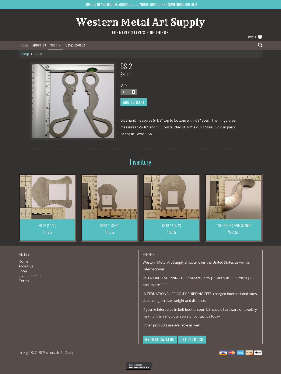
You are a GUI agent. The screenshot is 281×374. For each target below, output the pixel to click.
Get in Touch (191, 339)
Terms (24, 280)
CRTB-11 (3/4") (109, 225)
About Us (39, 45)
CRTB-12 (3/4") (171, 225)
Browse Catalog (160, 339)
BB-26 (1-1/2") (47, 225)
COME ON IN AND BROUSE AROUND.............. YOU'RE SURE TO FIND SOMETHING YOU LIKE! (140, 4)
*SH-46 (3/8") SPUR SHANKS (233, 225)
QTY (123, 85)
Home (24, 45)
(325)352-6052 (75, 45)
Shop (55, 45)
